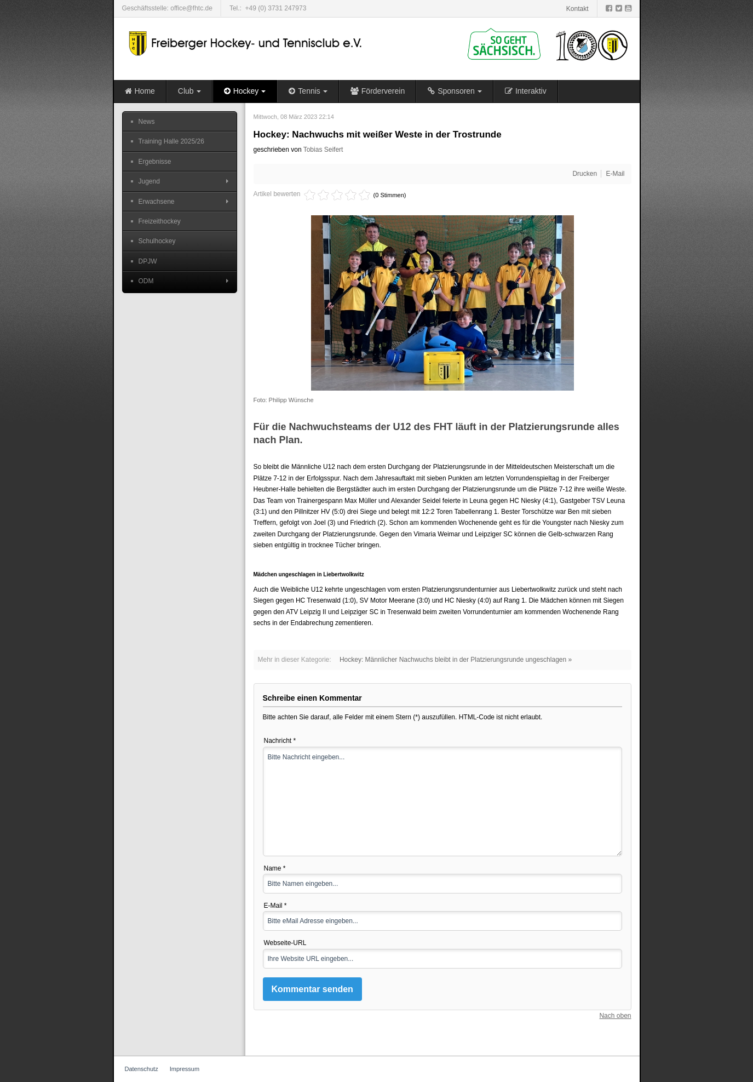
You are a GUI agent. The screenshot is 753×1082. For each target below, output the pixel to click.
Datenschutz (141, 1069)
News (147, 121)
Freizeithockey (160, 221)
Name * (275, 868)
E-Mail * (275, 905)
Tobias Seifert (323, 149)
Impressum (184, 1069)
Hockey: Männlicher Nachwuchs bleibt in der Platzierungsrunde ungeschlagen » (456, 659)
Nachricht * (280, 741)
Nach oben (615, 1016)
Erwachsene (157, 201)
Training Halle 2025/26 (171, 141)
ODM (146, 281)
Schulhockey (157, 241)
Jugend (149, 181)
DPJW (148, 261)
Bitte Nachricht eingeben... (442, 801)
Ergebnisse (155, 161)
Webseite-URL (285, 943)
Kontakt (577, 9)
